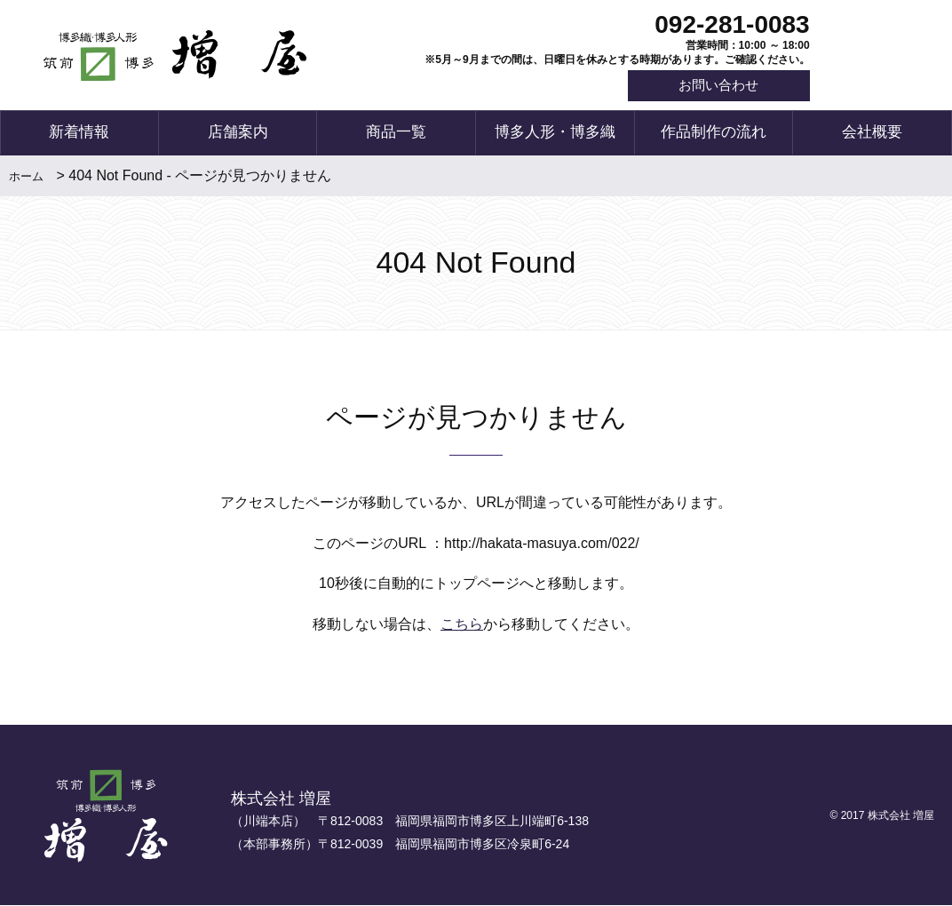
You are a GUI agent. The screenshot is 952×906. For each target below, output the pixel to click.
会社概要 (872, 133)
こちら (461, 625)
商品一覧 (396, 133)
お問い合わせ (716, 86)
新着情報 (79, 133)
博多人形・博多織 (555, 133)
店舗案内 (238, 133)
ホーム (26, 177)
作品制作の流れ (713, 133)
